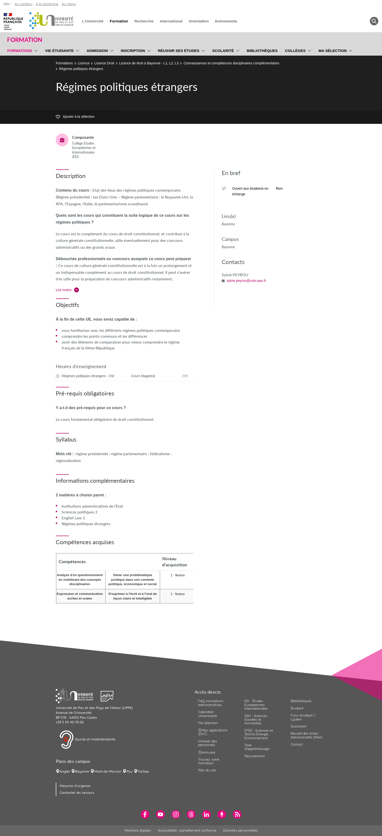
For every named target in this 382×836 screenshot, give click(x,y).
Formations (64, 63)
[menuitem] (145, 814)
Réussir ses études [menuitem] (178, 51)
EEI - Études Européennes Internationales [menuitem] (256, 705)
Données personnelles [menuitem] (240, 830)
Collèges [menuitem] (295, 51)
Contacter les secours (77, 792)
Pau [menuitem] (129, 771)
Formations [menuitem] (19, 51)
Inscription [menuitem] (133, 51)
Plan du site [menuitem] (207, 770)
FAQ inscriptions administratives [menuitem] (210, 703)
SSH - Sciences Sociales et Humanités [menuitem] (255, 720)
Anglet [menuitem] (65, 771)
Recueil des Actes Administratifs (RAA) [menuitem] (306, 735)
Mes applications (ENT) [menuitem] (213, 732)
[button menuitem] (374, 21)
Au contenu (23, 4)
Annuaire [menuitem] (206, 752)
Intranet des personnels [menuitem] (207, 743)
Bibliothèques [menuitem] (262, 51)
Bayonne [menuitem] (82, 771)
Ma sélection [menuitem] (332, 51)
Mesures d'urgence (75, 786)
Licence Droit (104, 63)
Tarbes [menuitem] (143, 771)
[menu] (35, 50)
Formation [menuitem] (119, 21)
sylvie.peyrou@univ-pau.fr (246, 281)
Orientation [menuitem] (199, 21)
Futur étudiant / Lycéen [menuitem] (303, 717)
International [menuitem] (171, 21)
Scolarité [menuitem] (223, 51)
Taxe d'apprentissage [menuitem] (256, 747)
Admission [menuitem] (97, 51)
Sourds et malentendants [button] (87, 739)
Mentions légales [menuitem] (137, 830)
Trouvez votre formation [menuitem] (208, 761)
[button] (78, 695)
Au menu (69, 4)
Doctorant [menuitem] (298, 726)
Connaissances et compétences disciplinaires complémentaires (231, 63)
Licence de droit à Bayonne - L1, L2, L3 (149, 63)
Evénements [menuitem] (226, 21)
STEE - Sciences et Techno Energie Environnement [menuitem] (258, 734)
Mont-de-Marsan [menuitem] (107, 771)
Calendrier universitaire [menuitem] (207, 714)
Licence (83, 63)
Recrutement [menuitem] (254, 756)
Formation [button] (24, 39)
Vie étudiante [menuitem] (59, 51)
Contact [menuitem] (297, 744)
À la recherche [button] (47, 4)
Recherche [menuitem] (144, 21)
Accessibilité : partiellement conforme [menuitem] (187, 830)
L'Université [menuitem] (92, 21)
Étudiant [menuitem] (297, 708)
